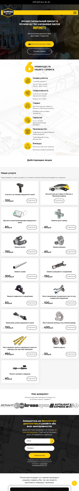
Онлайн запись (39, 51)
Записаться (39, 455)
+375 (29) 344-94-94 (41, 2)
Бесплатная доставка (41, 44)
